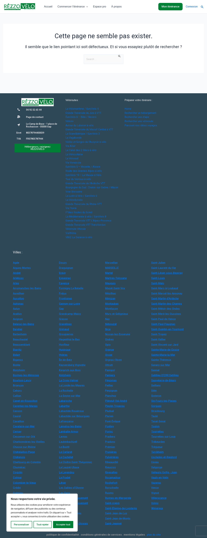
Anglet (17, 272)
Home (128, 108)
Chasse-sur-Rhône (24, 446)
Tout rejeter (43, 524)
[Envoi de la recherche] (119, 55)
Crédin (17, 487)
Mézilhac (110, 293)
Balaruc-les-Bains (23, 324)
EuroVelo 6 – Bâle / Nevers (80, 117)
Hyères (63, 354)
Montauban (112, 303)
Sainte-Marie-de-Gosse (165, 349)
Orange (109, 349)
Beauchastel (20, 339)
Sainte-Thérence (161, 359)
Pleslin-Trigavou (115, 406)
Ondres (109, 339)
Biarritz (17, 349)
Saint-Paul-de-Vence (163, 319)
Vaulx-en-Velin (159, 477)
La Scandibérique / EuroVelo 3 (82, 133)
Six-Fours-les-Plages (163, 400)
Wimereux (157, 508)
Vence (155, 487)
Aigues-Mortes (22, 267)
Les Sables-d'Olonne (71, 487)
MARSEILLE (112, 267)
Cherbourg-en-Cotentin (27, 462)
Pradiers (110, 436)
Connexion (192, 6)
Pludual (109, 411)
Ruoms (109, 492)
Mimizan (110, 298)
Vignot (155, 492)
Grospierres (66, 334)
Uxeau (155, 462)
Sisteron (156, 395)
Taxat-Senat (158, 421)
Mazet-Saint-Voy (115, 288)
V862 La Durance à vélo (78, 237)
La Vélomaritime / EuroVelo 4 (82, 108)
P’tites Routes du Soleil (78, 212)
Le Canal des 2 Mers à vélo (80, 150)
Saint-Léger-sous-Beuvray (167, 272)
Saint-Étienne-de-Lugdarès (121, 508)
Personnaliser (21, 524)
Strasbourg (158, 411)
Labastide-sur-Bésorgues (74, 416)
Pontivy (109, 426)
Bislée (16, 365)
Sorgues (156, 406)
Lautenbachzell (68, 441)
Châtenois (19, 457)
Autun (16, 308)
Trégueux (156, 446)
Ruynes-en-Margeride (118, 497)
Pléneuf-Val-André (116, 400)
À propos (116, 6)
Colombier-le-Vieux (24, 482)
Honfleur (64, 344)
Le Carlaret (65, 451)
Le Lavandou (66, 472)
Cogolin (17, 472)
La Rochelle (66, 390)
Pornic (109, 431)
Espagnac (65, 278)
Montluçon (111, 308)
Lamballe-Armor (68, 431)
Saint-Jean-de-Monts (117, 518)
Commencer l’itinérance (73, 6)
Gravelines (65, 324)
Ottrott (109, 365)
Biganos (18, 359)
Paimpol (110, 370)
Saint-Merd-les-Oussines (166, 313)
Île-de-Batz (65, 359)
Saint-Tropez (159, 334)
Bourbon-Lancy (22, 380)
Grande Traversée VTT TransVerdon (85, 224)
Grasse (63, 319)
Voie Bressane (73, 191)
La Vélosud (71, 158)
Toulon (155, 426)
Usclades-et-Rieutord (164, 457)
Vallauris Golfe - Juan (164, 472)
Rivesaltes (111, 472)
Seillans (156, 385)
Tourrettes (157, 431)
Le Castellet (66, 457)
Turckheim (157, 451)
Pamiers (110, 375)
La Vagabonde (73, 137)
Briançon (18, 385)
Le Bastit (64, 446)
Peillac (109, 385)
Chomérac (19, 467)
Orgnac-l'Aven (113, 359)
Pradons (110, 441)
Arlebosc (18, 278)
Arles (16, 283)
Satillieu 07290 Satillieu (165, 375)
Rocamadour (112, 477)
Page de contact (35, 117)
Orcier (108, 354)
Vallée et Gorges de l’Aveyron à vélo (85, 141)
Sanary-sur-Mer (160, 365)
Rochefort (111, 482)
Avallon (17, 313)
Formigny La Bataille (71, 288)
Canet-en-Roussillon (25, 400)
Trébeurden (158, 441)
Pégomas (111, 380)
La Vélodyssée (74, 199)
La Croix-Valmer (68, 380)
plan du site (154, 534)
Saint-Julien (158, 262)
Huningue (64, 349)
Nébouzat (111, 324)
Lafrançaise (66, 421)
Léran (62, 482)
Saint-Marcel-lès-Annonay (166, 293)
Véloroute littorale (75, 228)
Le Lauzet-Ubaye (69, 467)
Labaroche (65, 400)
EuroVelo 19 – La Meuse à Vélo (83, 175)
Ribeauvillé (111, 462)
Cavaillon (18, 421)
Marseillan (111, 262)
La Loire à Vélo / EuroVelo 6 (81, 195)
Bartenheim (20, 334)
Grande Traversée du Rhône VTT (83, 204)
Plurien (109, 416)
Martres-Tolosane (116, 278)
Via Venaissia (73, 162)
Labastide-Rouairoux (71, 411)
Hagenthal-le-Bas (69, 339)
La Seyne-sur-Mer (69, 395)
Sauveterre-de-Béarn (163, 380)
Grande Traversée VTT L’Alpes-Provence (88, 220)
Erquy (62, 272)
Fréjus (62, 293)
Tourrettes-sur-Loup (163, 436)
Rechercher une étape (137, 117)
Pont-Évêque (112, 421)
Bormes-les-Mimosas (26, 375)
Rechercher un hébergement (140, 112)
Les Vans (64, 492)
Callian (17, 395)
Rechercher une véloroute (139, 121)
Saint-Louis (158, 278)
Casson (17, 411)
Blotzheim (19, 370)
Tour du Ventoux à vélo (78, 179)
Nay (107, 319)
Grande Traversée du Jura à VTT (83, 112)
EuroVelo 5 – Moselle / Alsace (82, 166)
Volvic (154, 503)
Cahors (17, 390)
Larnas (63, 436)
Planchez (110, 395)
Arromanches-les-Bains (27, 288)
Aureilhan (18, 293)
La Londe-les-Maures (72, 385)
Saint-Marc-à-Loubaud (164, 288)
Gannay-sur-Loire (69, 303)
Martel (109, 272)
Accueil (48, 6)
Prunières (111, 451)
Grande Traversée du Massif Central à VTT (89, 129)
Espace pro (99, 6)
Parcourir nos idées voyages (141, 125)
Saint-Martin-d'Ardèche (165, 298)
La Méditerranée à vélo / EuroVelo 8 (85, 216)
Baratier (17, 329)
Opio (108, 344)
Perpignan (111, 390)
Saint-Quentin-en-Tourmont (167, 329)
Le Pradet (64, 477)
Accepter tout (63, 524)
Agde (16, 262)
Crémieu (18, 492)
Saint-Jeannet (113, 523)
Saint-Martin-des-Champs (166, 303)
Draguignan (66, 267)
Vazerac (156, 482)
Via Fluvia (70, 208)
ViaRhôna (70, 233)
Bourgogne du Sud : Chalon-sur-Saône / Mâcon (91, 187)
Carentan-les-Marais (25, 406)
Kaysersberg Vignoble (72, 365)
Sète (154, 390)
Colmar (17, 477)
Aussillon (18, 298)
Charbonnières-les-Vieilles (29, 441)
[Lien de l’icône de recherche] (202, 7)
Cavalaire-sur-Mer (24, 426)
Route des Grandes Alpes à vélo (83, 170)
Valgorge (156, 467)
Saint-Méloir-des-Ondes (165, 308)
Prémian (110, 446)
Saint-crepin (112, 503)
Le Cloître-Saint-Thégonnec (75, 462)
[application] (86, 6)
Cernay (17, 431)
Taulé (154, 416)
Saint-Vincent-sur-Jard (164, 344)
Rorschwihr (112, 487)
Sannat (155, 370)
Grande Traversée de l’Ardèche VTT (85, 183)
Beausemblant (21, 344)
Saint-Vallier (158, 339)
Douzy (63, 262)
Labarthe (64, 406)
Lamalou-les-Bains (70, 426)
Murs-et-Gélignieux (116, 313)
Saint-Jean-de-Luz (116, 513)
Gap (61, 308)
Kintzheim (65, 375)
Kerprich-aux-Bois (70, 370)
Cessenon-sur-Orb (24, 436)
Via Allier (70, 145)
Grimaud (64, 329)
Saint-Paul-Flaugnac (163, 324)
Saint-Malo (157, 283)
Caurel (17, 416)
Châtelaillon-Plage (24, 451)
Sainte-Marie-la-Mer (163, 354)
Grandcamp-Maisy (70, 313)
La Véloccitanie (74, 154)
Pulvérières (112, 457)
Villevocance (158, 497)
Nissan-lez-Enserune (117, 334)
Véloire (69, 121)
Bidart (16, 354)
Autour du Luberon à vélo (79, 125)
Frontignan (65, 298)
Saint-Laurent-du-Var (163, 267)
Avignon (18, 319)
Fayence (64, 283)
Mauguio (110, 283)
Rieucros (110, 467)
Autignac (18, 303)
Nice (107, 329)
